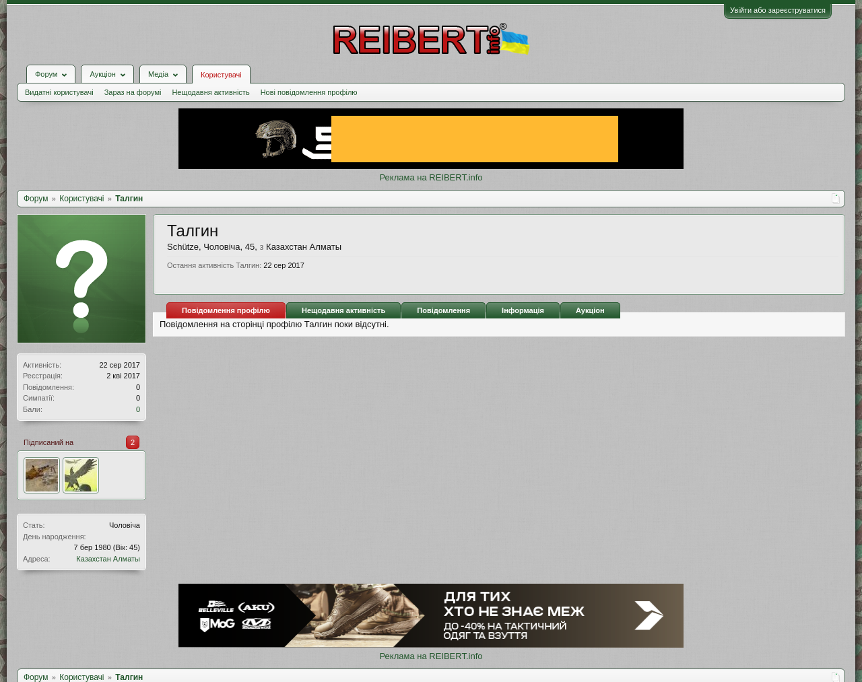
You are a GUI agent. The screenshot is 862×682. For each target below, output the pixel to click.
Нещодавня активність (210, 92)
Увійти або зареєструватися (778, 10)
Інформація (523, 310)
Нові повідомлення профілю (309, 92)
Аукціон (590, 310)
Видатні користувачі (59, 92)
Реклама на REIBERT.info (430, 177)
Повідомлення (443, 310)
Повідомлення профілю (226, 310)
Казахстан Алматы (108, 559)
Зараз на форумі (133, 92)
